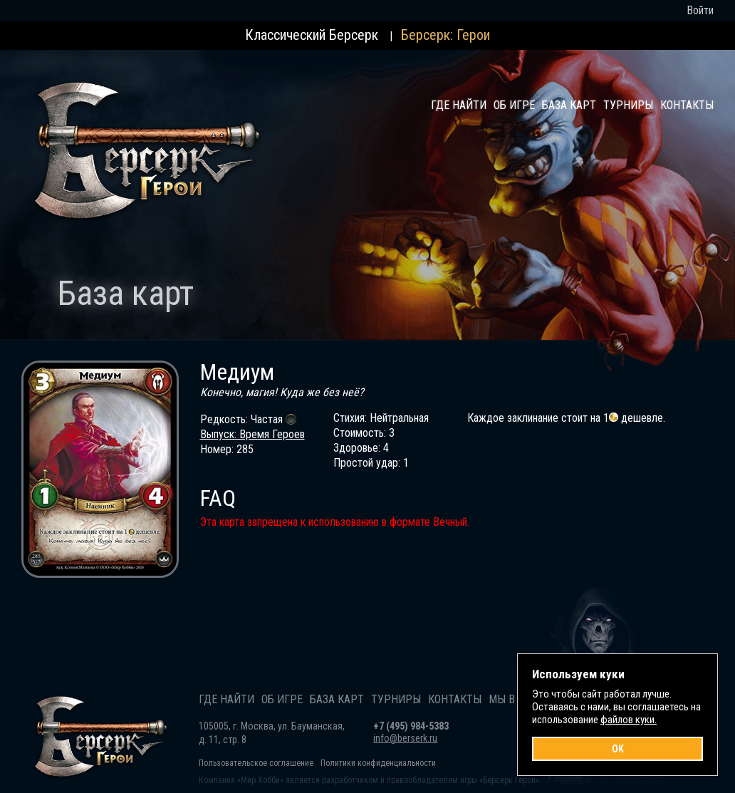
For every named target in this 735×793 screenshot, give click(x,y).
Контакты (687, 105)
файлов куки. (628, 719)
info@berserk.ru (405, 738)
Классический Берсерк (311, 34)
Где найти (458, 105)
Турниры (628, 105)
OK (618, 749)
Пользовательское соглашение (256, 763)
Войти (700, 10)
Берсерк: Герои (445, 34)
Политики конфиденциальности (378, 763)
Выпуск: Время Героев (252, 434)
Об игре (514, 105)
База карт (569, 105)
